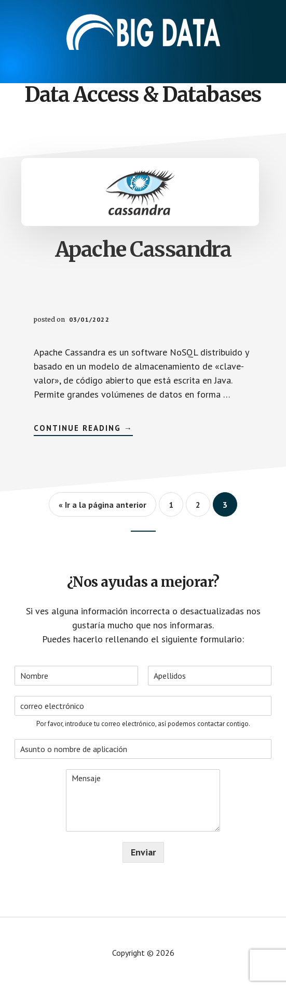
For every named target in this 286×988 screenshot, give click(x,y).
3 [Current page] (230, 508)
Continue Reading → (83, 429)
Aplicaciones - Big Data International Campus (143, 31)
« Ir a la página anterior (102, 504)
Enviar (143, 852)
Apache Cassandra (143, 249)
